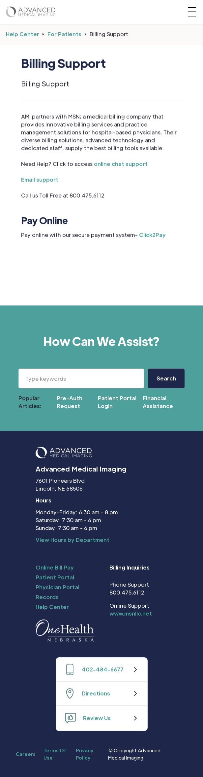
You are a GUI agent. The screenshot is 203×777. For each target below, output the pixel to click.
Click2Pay (152, 234)
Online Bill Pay (55, 567)
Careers (26, 754)
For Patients (64, 34)
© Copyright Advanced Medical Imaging (134, 754)
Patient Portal (55, 577)
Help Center (22, 34)
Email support (39, 179)
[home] (30, 12)
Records (47, 597)
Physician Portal (57, 587)
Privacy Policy (84, 754)
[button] (190, 12)
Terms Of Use (55, 754)
